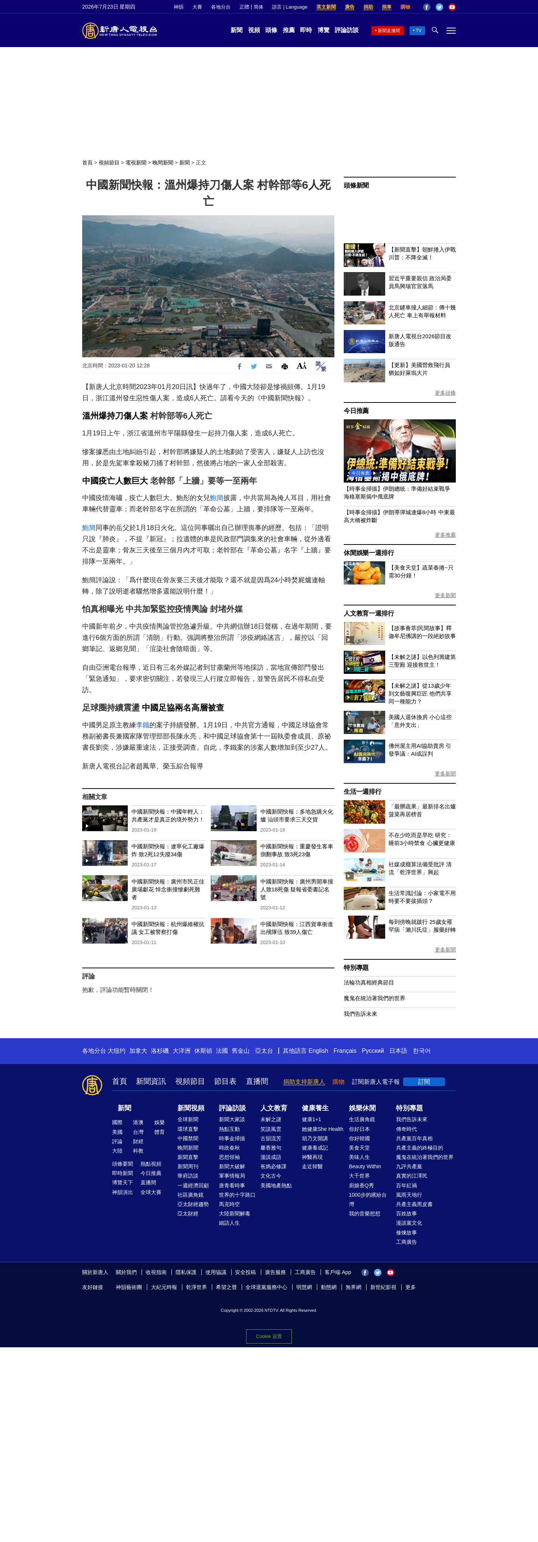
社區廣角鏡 (190, 1195)
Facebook (426, 7)
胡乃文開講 (315, 1138)
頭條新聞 (356, 185)
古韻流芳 (270, 1138)
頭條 (271, 30)
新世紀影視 (383, 1287)
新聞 (236, 30)
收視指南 (156, 1272)
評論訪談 (347, 30)
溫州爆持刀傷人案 (115, 415)
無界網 (353, 1287)
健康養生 (315, 1108)
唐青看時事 (232, 1185)
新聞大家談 (232, 1119)
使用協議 (215, 1272)
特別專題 (356, 967)
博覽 (324, 30)
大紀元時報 (164, 1287)
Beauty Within (365, 1166)
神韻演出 (122, 1192)
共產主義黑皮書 (414, 1204)
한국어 (422, 1051)
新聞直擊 (187, 1157)
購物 (405, 7)
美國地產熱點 (276, 1185)
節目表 (225, 1081)
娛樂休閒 (362, 1108)
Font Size (301, 365)
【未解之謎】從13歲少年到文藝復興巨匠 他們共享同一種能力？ (420, 693)
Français (345, 1051)
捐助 (368, 7)
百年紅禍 (406, 1185)
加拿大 (138, 1051)
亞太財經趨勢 (193, 1204)
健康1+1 (311, 1119)
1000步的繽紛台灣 (368, 1199)
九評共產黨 (409, 1166)
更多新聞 (445, 595)
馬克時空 (229, 1204)
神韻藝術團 (129, 1287)
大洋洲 (182, 1051)
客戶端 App (338, 1272)
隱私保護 (186, 1272)
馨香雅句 (270, 1148)
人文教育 (273, 1108)
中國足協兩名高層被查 (183, 707)
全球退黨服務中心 (266, 1287)
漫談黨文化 (409, 1223)
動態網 (329, 1287)
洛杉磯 (160, 1051)
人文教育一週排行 (369, 613)
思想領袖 (229, 1157)
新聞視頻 (190, 1108)
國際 (117, 1122)
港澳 (138, 1122)
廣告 (350, 7)
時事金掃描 (232, 1138)
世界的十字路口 (237, 1195)
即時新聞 (122, 1173)
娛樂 (159, 1122)
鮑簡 (216, 498)
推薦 (289, 30)
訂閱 (424, 1082)
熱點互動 (229, 1129)
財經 (138, 1141)
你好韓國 (359, 1138)
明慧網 (304, 1287)
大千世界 (359, 1176)
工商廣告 (406, 1242)
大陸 (117, 1151)
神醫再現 (312, 1157)
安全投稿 (245, 1272)
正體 (244, 7)
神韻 (178, 7)
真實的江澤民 (411, 1176)
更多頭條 (445, 393)
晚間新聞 (162, 163)
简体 (258, 7)
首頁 (87, 163)
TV (418, 30)
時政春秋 (229, 1148)
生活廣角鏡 (362, 1119)
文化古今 (270, 1176)
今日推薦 (356, 410)
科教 (138, 1151)
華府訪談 (187, 1176)
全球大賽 (150, 1192)
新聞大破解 (232, 1166)
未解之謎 (270, 1119)
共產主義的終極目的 (419, 1148)
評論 (117, 1141)
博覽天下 (122, 1182)
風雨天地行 (409, 1195)
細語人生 (229, 1223)
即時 (306, 30)
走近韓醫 (312, 1166)
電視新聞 (136, 163)
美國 (117, 1132)
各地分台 (221, 7)
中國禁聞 (187, 1138)
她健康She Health (322, 1129)
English (318, 1051)
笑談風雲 (270, 1129)
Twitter (439, 7)
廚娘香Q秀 (361, 1185)
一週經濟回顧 (193, 1185)
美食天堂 (359, 1148)
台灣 (138, 1132)
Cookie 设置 (269, 1336)
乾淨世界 (196, 1287)
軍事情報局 (232, 1176)
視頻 (254, 30)
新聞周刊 (187, 1166)
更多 (410, 1287)
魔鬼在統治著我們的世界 (374, 998)
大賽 (197, 7)
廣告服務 (275, 1272)
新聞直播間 (389, 30)
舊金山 (241, 1051)
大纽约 (117, 1051)
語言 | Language (289, 7)
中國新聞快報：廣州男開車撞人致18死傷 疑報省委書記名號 (296, 889)
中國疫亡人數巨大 (115, 480)
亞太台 (264, 1051)
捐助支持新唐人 (304, 1082)
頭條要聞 (122, 1164)
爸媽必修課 (273, 1166)
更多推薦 (445, 535)
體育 (159, 1132)
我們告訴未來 (360, 1014)
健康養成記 (315, 1148)
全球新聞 (187, 1119)
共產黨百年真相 (414, 1138)
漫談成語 (270, 1157)
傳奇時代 (406, 1129)
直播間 (257, 1081)
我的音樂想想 (364, 1213)
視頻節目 (109, 163)
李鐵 (142, 725)
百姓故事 (406, 1213)
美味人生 (359, 1157)
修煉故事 (406, 1233)
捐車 (387, 7)
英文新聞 (326, 7)
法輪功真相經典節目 (369, 982)
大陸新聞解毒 (234, 1213)
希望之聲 (226, 1287)
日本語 (398, 1051)
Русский (373, 1051)
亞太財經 (187, 1213)
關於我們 (126, 1272)
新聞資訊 (151, 1081)
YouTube (452, 7)
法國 (222, 1051)
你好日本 (359, 1129)
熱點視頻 (150, 1164)
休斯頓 (203, 1051)
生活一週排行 (362, 791)
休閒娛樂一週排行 (369, 552)
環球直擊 (187, 1129)
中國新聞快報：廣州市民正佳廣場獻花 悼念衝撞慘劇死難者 (168, 889)
